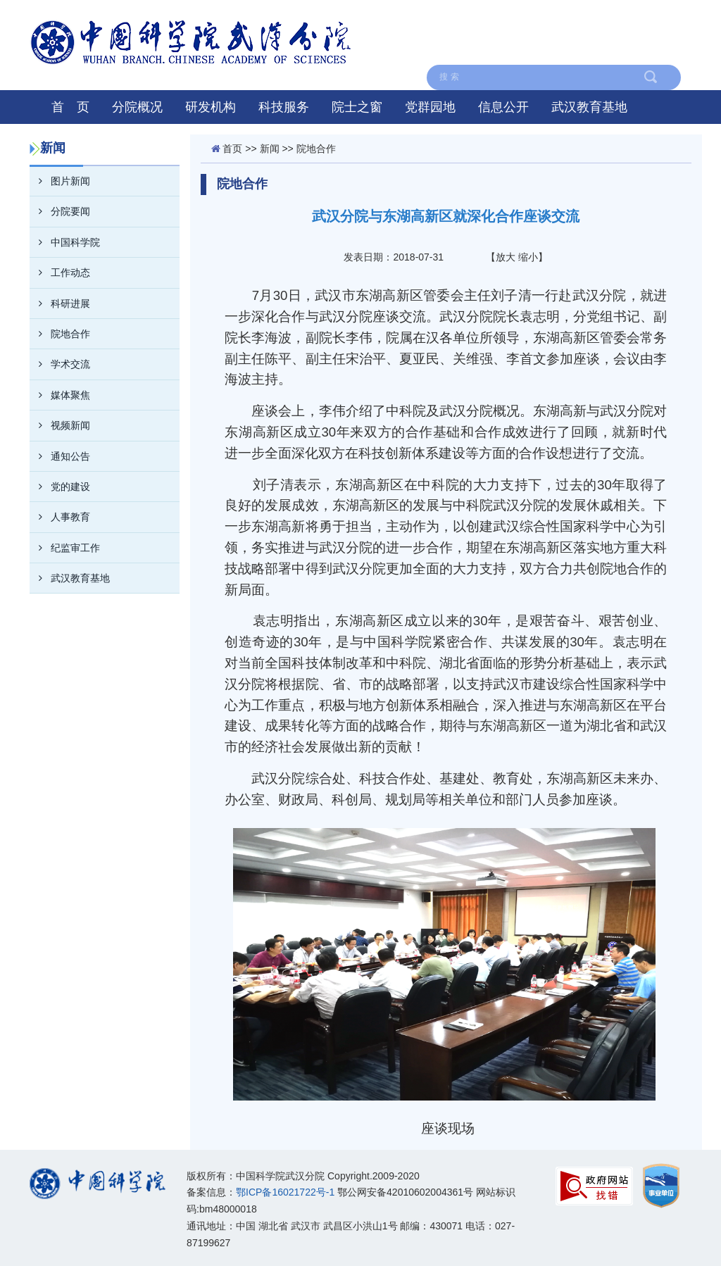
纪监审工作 (65, 548)
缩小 (528, 257)
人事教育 (60, 517)
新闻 (270, 148)
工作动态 (60, 272)
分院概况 (137, 107)
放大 (505, 257)
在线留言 (655, 48)
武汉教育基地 (589, 107)
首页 (232, 148)
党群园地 (430, 107)
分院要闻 (60, 211)
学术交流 (60, 364)
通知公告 (60, 456)
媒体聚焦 (60, 395)
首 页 (70, 107)
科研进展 (60, 303)
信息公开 (503, 107)
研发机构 (210, 107)
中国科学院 (650, 16)
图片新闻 (60, 181)
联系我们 (519, 16)
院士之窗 (357, 107)
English (581, 16)
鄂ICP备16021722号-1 (285, 1192)
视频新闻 (60, 425)
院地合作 (60, 334)
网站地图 (452, 16)
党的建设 (60, 486)
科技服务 (283, 107)
